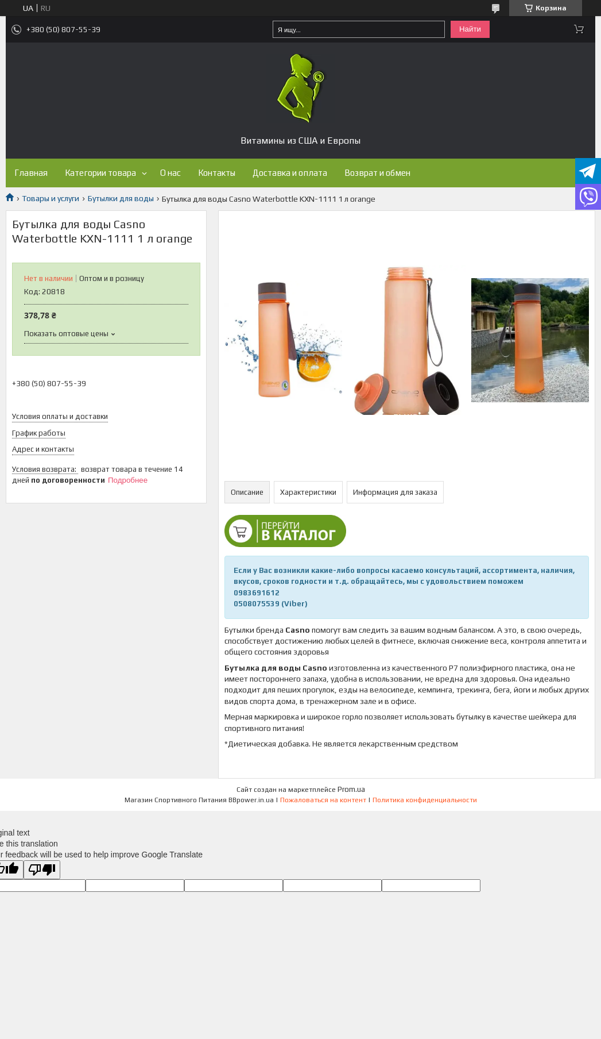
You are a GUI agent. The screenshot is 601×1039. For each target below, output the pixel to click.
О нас (170, 173)
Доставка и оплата (290, 173)
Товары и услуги (50, 198)
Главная (31, 173)
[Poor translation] (42, 869)
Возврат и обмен (377, 173)
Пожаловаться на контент (323, 800)
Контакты (216, 173)
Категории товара (100, 173)
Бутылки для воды (121, 198)
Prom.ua (351, 789)
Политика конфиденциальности (425, 800)
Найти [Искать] (470, 29)
